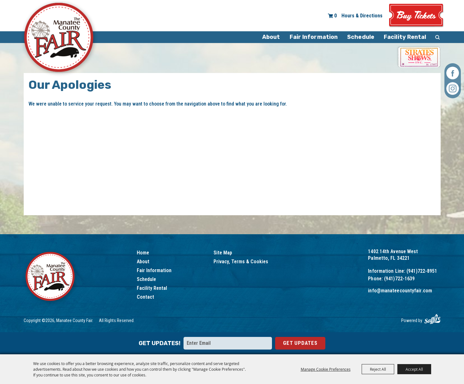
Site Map (223, 253)
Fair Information (314, 37)
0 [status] (335, 16)
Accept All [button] (414, 369)
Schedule (360, 37)
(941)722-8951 (422, 271)
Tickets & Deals (416, 15)
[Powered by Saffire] (432, 319)
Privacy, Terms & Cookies (241, 262)
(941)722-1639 (399, 279)
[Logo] (50, 277)
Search (437, 37)
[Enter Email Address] (228, 343)
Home (143, 253)
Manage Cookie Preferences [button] (326, 369)
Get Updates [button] (300, 343)
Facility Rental (405, 37)
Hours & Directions (362, 16)
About (271, 37)
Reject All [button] (378, 369)
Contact (145, 297)
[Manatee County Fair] (59, 38)
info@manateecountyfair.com (400, 291)
